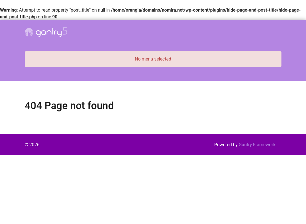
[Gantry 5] (46, 32)
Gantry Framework (257, 144)
